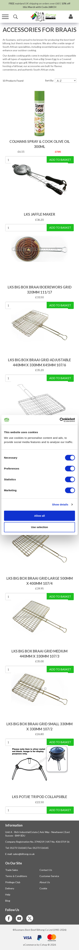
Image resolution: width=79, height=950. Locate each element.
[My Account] (71, 16)
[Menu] (5, 16)
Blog (7, 900)
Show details (60, 504)
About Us (45, 882)
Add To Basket (60, 159)
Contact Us (46, 869)
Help (7, 894)
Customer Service (49, 876)
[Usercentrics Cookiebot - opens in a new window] (59, 420)
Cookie (43, 888)
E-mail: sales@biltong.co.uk (20, 853)
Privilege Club (12, 882)
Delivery (9, 888)
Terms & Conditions (16, 876)
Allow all (39, 515)
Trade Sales (11, 869)
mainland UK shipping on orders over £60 (34, 3)
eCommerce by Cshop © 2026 (39, 944)
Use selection (39, 527)
